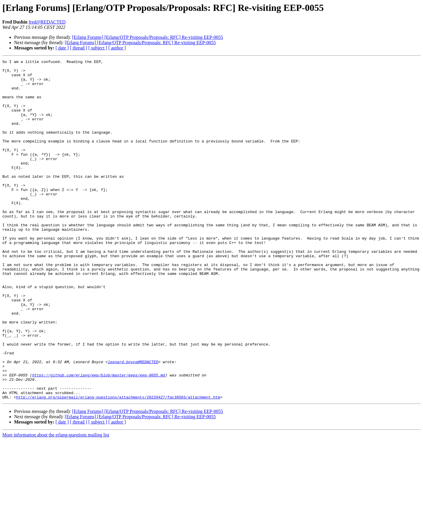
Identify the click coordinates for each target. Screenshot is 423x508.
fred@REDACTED (47, 21)
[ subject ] (97, 47)
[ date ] (62, 47)
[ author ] (117, 47)
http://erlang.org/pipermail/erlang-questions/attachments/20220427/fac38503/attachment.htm (118, 465)
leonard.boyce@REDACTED (133, 422)
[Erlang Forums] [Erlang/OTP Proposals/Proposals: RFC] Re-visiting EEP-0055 (147, 37)
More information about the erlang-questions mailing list (55, 502)
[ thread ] (78, 47)
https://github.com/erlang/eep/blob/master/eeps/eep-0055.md (98, 438)
